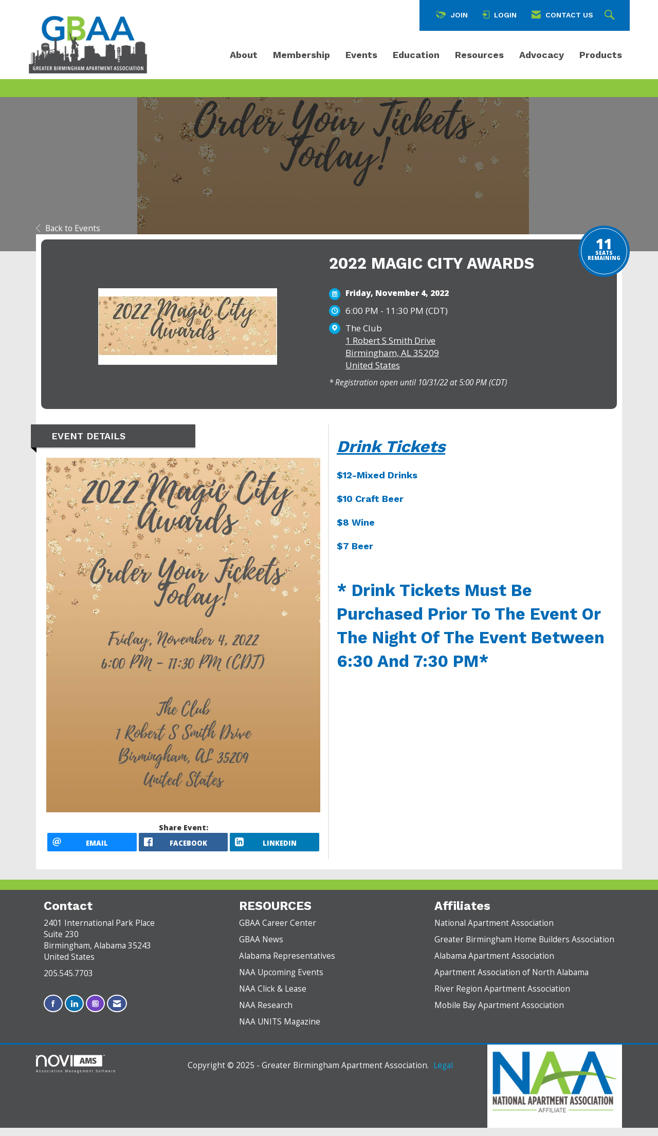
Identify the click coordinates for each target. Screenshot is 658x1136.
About (244, 54)
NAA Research (266, 1013)
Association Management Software (76, 1072)
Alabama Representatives (287, 964)
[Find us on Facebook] (53, 1012)
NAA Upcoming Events (281, 980)
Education (416, 54)
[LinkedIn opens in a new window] (274, 846)
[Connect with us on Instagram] (95, 1012)
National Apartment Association (494, 931)
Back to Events (68, 228)
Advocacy (541, 54)
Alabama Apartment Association (494, 964)
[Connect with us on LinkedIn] (74, 1012)
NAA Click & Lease (272, 997)
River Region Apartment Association (502, 997)
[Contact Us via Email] (117, 1012)
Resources (479, 54)
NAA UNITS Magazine (279, 1030)
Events (361, 54)
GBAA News (261, 947)
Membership (301, 54)
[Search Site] (611, 15)
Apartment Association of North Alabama (511, 980)
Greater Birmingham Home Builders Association (524, 947)
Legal (443, 1073)
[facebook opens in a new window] (183, 846)
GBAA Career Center (277, 931)
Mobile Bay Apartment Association (499, 1013)
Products (600, 54)
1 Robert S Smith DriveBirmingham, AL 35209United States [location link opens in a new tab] (392, 352)
